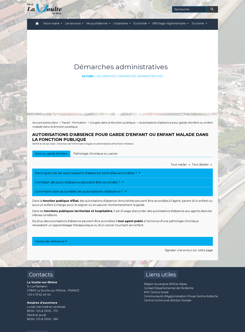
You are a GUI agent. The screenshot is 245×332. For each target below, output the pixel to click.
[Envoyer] (212, 9)
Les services (106, 76)
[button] (37, 24)
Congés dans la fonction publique (113, 122)
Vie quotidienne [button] (97, 23)
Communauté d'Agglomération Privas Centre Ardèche (181, 296)
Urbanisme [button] (121, 23)
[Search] (189, 9)
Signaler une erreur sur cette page (189, 250)
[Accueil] (44, 9)
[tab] (51, 153)
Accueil (88, 76)
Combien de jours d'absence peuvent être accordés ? (78, 182)
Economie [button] (140, 23)
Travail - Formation (74, 122)
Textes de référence (50, 241)
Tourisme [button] (198, 23)
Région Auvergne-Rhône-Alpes (165, 284)
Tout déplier (202, 164)
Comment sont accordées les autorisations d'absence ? (79, 191)
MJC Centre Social (156, 292)
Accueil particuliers (45, 122)
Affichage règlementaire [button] (169, 23)
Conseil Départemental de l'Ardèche (168, 288)
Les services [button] (73, 23)
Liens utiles (161, 274)
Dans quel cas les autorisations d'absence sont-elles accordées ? (86, 173)
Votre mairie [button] (51, 23)
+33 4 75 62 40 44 (39, 294)
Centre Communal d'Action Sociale (167, 300)
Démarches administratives (140, 76)
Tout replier (181, 164)
